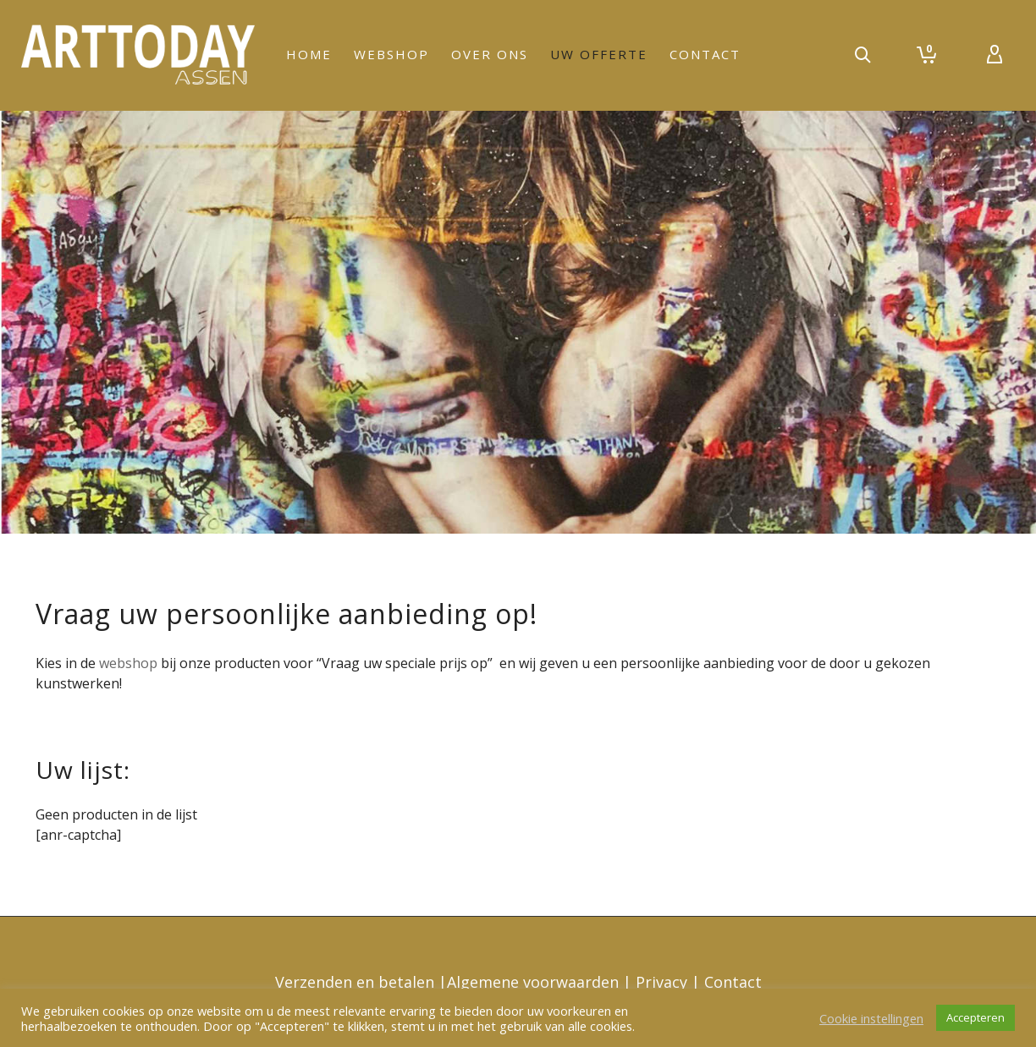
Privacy (664, 982)
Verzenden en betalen (356, 982)
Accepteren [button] (975, 1017)
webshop (126, 663)
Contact (733, 982)
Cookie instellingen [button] (871, 1018)
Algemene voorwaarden (535, 982)
